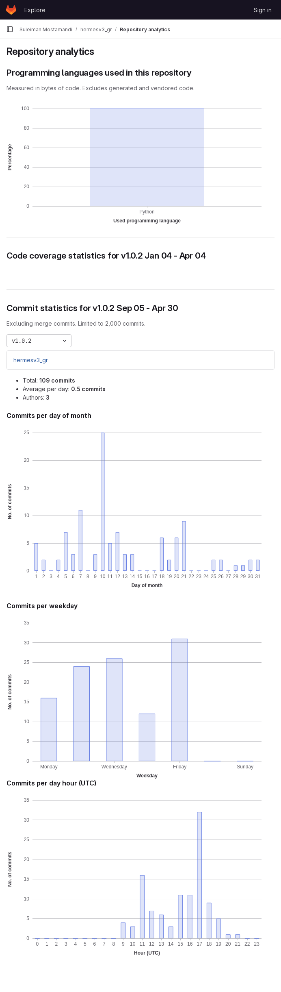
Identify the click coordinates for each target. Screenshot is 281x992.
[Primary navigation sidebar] (9, 29)
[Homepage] (11, 9)
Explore (34, 10)
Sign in (263, 10)
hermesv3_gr (30, 360)
